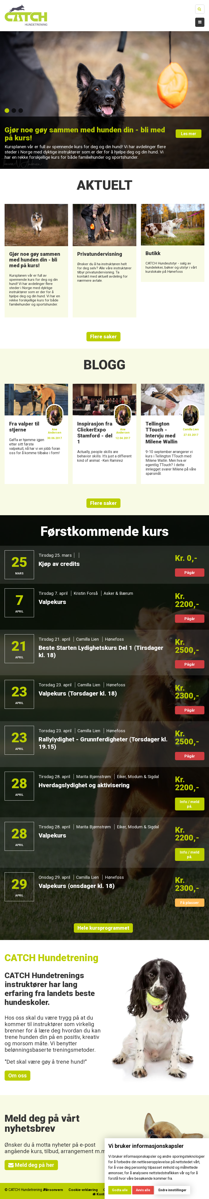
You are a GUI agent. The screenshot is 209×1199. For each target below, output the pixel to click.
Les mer (189, 135)
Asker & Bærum (119, 593)
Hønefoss (114, 639)
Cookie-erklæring (101, 1191)
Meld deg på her (31, 1166)
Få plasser (189, 903)
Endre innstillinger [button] (172, 1190)
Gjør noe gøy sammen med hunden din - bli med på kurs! (83, 133)
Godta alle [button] (120, 1190)
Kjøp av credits (60, 564)
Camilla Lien (87, 639)
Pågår (189, 573)
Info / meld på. (189, 804)
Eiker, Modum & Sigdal (138, 777)
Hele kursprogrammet (103, 929)
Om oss (17, 1076)
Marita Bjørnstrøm (93, 777)
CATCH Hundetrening (52, 958)
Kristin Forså (86, 593)
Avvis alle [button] (143, 1190)
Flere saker (103, 337)
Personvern (70, 1191)
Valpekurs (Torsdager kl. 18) (79, 694)
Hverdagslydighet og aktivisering (86, 785)
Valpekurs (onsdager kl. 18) (78, 886)
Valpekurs (53, 602)
